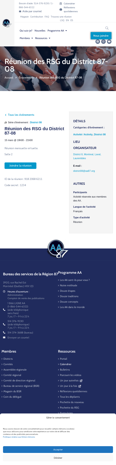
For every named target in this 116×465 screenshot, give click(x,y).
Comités (8, 364)
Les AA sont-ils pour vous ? (75, 279)
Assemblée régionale (15, 369)
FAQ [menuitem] (47, 16)
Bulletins (65, 369)
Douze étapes (67, 290)
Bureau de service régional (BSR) (21, 385)
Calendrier (65, 364)
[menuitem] (67, 20)
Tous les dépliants (70, 396)
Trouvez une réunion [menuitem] (61, 16)
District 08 (100, 134)
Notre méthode (68, 285)
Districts (8, 358)
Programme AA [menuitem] (57, 30)
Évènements (26, 77)
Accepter (58, 449)
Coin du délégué (12, 396)
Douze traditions (69, 296)
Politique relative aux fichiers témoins (19, 437)
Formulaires (66, 413)
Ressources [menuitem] (42, 38)
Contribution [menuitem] (36, 16)
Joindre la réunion (20, 165)
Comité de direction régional (19, 380)
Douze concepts (69, 301)
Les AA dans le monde (72, 307)
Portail (63, 358)
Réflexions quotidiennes (73, 391)
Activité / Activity (83, 134)
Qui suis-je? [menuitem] (26, 30)
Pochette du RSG (69, 407)
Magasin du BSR (12, 391)
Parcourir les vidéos (70, 375)
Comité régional (12, 375)
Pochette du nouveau (72, 402)
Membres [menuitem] (26, 38)
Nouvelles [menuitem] (40, 30)
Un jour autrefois (71, 380)
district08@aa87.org (84, 171)
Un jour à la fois (70, 386)
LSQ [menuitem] (62, 20)
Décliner (58, 457)
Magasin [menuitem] (24, 16)
